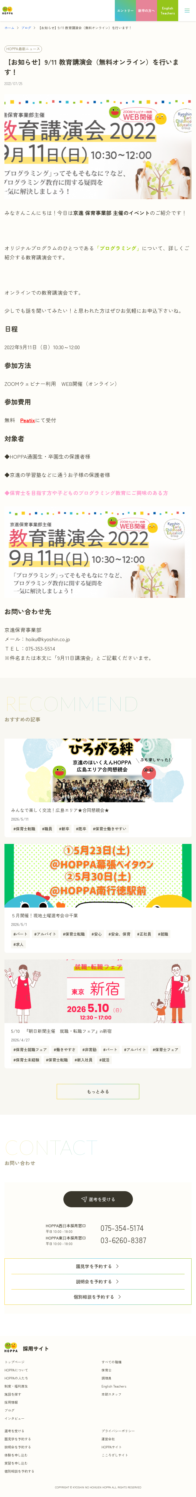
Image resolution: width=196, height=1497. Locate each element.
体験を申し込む (16, 1455)
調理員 (106, 1378)
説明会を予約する (98, 1281)
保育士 (106, 1370)
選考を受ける (98, 1199)
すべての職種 (111, 1361)
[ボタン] (98, 1091)
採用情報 (11, 1402)
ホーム (9, 27)
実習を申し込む (16, 1463)
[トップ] (7, 10)
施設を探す (12, 1394)
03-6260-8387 (123, 1239)
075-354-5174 (122, 1227)
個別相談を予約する (98, 1297)
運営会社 (108, 1438)
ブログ (26, 27)
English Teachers (113, 1386)
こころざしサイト (114, 1455)
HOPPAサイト (111, 1446)
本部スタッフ (111, 1394)
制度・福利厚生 (16, 1386)
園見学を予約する (98, 1266)
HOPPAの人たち (16, 1378)
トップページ (14, 1361)
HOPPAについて (16, 1370)
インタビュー (14, 1418)
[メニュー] (187, 10)
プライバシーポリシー (118, 1430)
